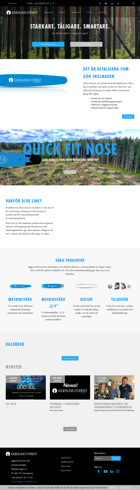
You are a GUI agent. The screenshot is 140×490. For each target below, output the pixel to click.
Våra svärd (128, 116)
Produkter (48, 12)
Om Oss (90, 12)
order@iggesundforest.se (24, 481)
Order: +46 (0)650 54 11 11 (40, 3)
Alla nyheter (70, 429)
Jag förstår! (125, 487)
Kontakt (102, 12)
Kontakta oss (48, 44)
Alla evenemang (70, 358)
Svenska (14, 3)
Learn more (70, 172)
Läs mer (113, 487)
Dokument (76, 12)
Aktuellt (62, 12)
